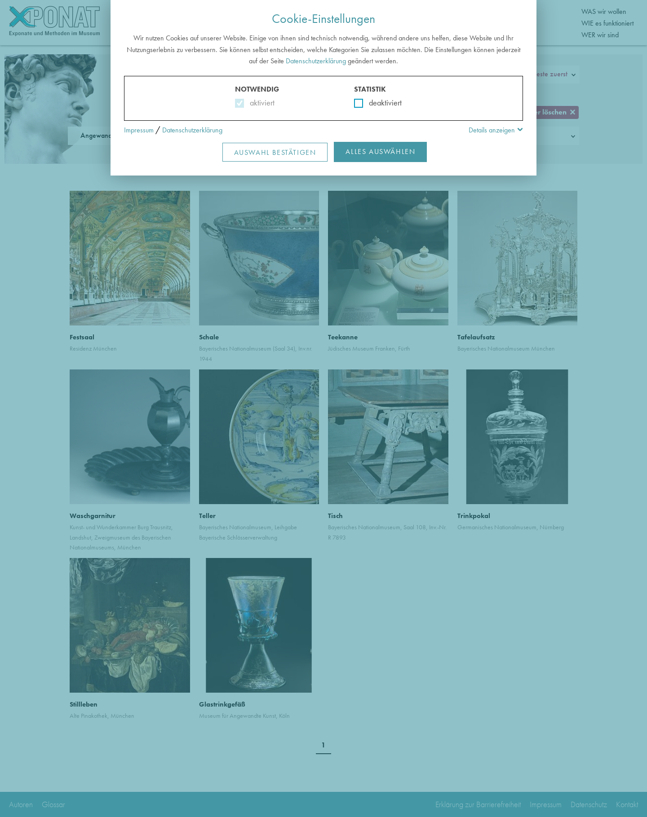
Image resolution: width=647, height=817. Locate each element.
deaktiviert (379, 102)
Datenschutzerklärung (316, 61)
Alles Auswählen (380, 151)
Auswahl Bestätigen (275, 152)
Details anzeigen (492, 130)
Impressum (139, 130)
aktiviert (260, 102)
